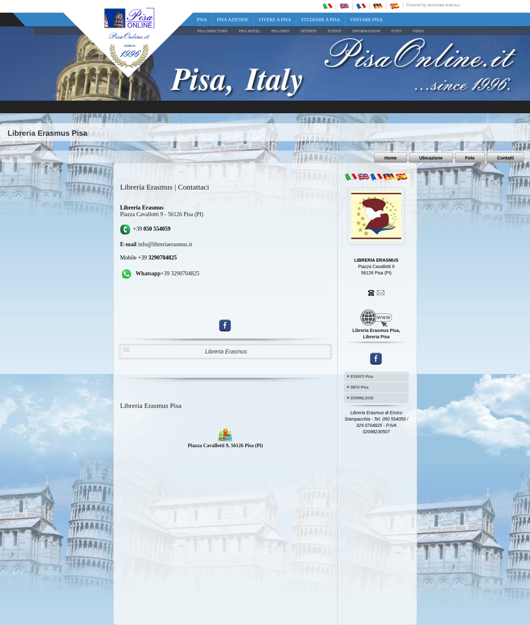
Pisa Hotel (249, 31)
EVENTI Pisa (362, 376)
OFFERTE (308, 31)
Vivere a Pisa (274, 19)
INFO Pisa (360, 387)
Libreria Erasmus (226, 351)
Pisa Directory (212, 31)
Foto (470, 157)
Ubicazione (431, 157)
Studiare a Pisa (320, 19)
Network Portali (443, 5)
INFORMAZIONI (366, 31)
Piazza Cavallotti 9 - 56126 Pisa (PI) (161, 214)
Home (390, 157)
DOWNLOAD (362, 398)
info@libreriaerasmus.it (156, 244)
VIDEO (418, 31)
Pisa (202, 19)
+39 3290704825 (168, 273)
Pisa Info (280, 31)
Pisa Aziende (233, 19)
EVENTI (334, 31)
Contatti (505, 157)
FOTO (396, 31)
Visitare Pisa (366, 19)
